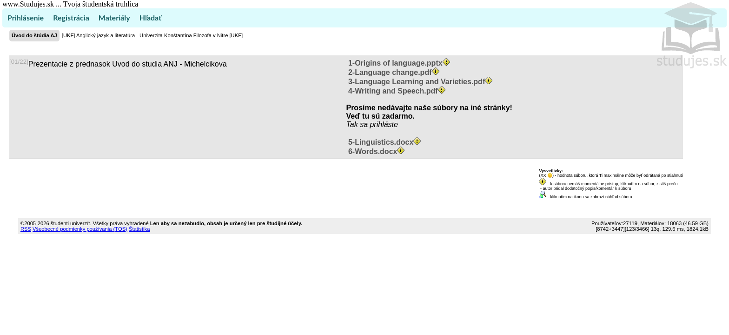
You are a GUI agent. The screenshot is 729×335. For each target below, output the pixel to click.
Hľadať (150, 17)
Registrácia (71, 17)
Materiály (114, 17)
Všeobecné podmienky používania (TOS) (80, 229)
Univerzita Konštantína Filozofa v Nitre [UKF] (191, 35)
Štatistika (139, 229)
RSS (25, 229)
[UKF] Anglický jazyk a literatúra (98, 35)
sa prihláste (379, 124)
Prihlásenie (25, 17)
